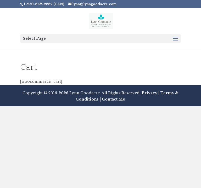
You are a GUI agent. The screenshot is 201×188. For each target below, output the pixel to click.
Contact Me (113, 99)
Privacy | (150, 93)
